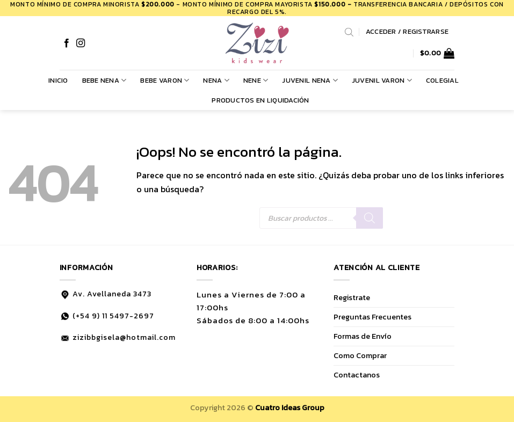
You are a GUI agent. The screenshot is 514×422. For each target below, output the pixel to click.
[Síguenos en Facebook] (66, 43)
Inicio (58, 80)
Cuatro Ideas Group (289, 407)
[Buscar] (369, 218)
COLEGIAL (442, 80)
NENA (216, 80)
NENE (255, 80)
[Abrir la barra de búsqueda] (349, 31)
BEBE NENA (104, 80)
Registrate (352, 297)
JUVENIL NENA (310, 80)
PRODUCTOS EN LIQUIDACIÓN (260, 100)
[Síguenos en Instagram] (80, 43)
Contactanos (357, 375)
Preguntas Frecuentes (372, 317)
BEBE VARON (164, 80)
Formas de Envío (363, 336)
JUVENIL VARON (382, 80)
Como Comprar (360, 355)
